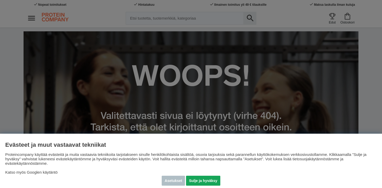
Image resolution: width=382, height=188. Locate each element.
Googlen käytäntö (42, 172)
